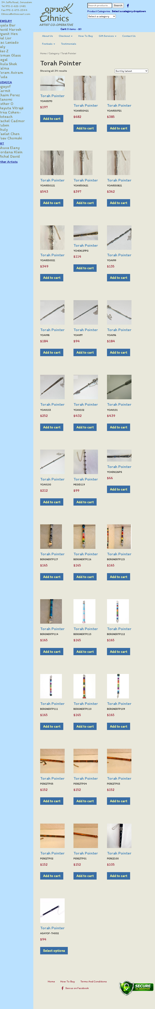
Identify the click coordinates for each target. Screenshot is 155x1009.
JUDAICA (12, 82)
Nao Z (10, 51)
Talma (10, 68)
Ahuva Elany (15, 147)
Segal (9, 59)
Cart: (67, 29)
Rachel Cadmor (18, 121)
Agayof (11, 86)
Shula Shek (14, 64)
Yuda (9, 77)
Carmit (11, 91)
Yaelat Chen (15, 134)
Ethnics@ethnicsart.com (16, 14)
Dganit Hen (14, 34)
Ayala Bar (13, 25)
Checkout (71, 36)
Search (122, 5)
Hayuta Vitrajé (17, 108)
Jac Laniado (15, 42)
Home (49, 53)
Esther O (12, 103)
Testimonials (74, 43)
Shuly (10, 129)
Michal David (15, 156)
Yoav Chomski (17, 138)
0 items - (77, 29)
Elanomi (12, 99)
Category (60, 53)
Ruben (10, 125)
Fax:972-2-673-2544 (15, 10)
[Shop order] (131, 71)
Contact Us (134, 36)
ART (8, 143)
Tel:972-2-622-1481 (14, 6)
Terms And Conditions (96, 981)
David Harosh (16, 29)
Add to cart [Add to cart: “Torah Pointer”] (57, 119)
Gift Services (113, 36)
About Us (53, 36)
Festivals (54, 43)
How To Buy (91, 36)
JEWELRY (12, 21)
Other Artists (14, 161)
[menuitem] (53, 36)
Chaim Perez (16, 95)
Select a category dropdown (108, 15)
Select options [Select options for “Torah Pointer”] (60, 950)
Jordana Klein (17, 152)
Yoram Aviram (17, 72)
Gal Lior (11, 38)
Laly (8, 46)
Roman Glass (16, 55)
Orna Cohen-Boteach (16, 114)
